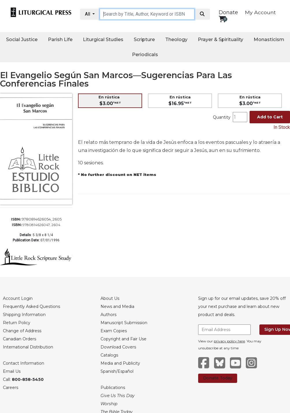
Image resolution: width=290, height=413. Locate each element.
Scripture (144, 39)
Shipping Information (24, 314)
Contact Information (23, 363)
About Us (110, 298)
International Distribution (28, 347)
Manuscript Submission (124, 322)
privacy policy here (229, 341)
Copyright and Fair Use (123, 339)
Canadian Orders (19, 339)
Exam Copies (114, 330)
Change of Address (22, 330)
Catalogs (109, 355)
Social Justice (22, 39)
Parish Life (60, 39)
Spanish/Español (117, 371)
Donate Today (217, 378)
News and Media (117, 306)
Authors (108, 314)
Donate (228, 12)
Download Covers (118, 347)
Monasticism (269, 39)
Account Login (18, 298)
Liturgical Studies (103, 39)
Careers (10, 387)
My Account (260, 12)
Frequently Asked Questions (31, 306)
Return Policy (16, 322)
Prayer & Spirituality (220, 39)
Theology (176, 39)
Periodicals (145, 54)
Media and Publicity (120, 363)
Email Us (12, 371)
